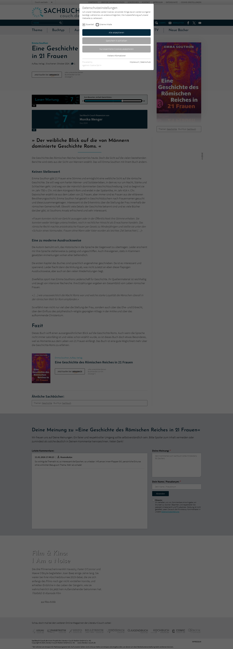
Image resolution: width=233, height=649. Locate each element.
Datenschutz (145, 62)
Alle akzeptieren (116, 32)
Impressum (134, 62)
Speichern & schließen (116, 40)
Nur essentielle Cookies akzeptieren (116, 48)
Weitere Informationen (116, 55)
